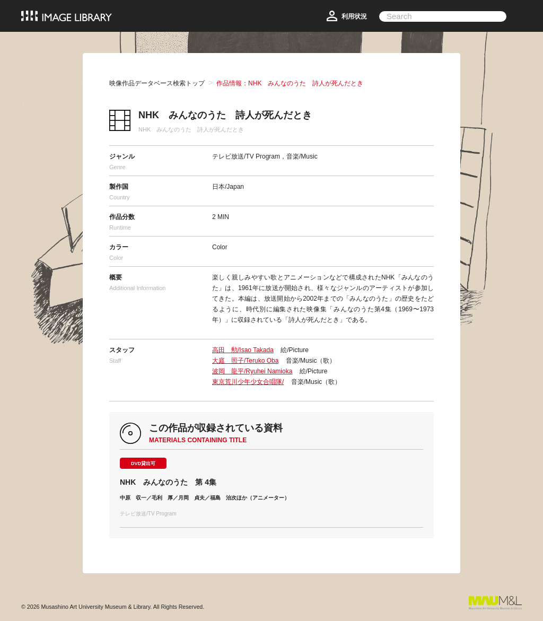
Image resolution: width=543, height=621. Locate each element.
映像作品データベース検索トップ (157, 83)
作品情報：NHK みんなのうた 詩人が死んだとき (289, 83)
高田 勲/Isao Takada (243, 350)
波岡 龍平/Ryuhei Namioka (252, 371)
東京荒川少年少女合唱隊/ (248, 382)
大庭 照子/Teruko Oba (245, 360)
